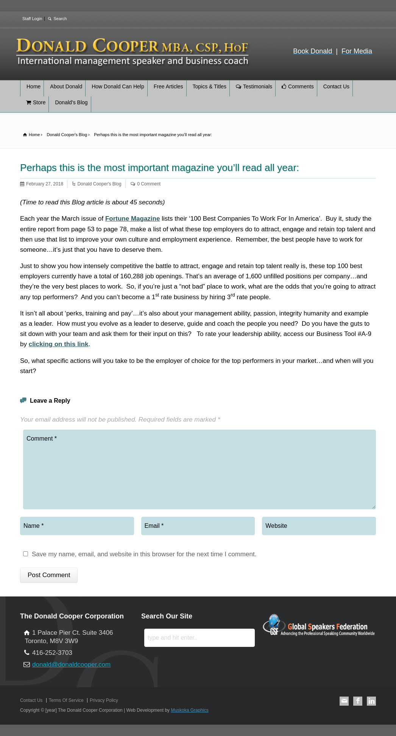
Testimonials (257, 86)
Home (34, 86)
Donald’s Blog (71, 102)
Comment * (199, 469)
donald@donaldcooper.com (71, 664)
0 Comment (149, 184)
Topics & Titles (209, 86)
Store (39, 102)
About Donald (66, 86)
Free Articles (168, 86)
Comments (301, 86)
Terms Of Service (66, 700)
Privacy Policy (104, 700)
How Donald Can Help (118, 86)
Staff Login (32, 18)
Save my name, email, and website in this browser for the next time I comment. (144, 554)
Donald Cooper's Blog (99, 184)
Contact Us (336, 86)
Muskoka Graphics (189, 710)
